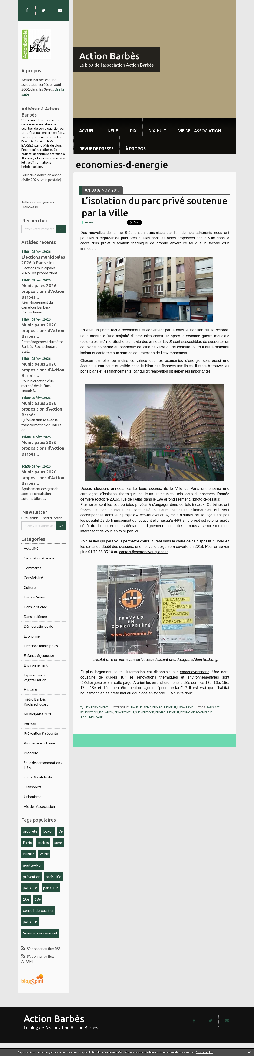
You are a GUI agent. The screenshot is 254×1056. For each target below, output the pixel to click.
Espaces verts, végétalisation (35, 677)
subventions (144, 712)
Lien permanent (94, 707)
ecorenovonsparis (194, 672)
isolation (106, 712)
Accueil (87, 130)
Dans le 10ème (35, 606)
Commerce (32, 568)
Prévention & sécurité (41, 733)
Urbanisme (32, 796)
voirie (44, 853)
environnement (167, 712)
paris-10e (53, 876)
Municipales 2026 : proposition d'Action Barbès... (41, 409)
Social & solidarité (38, 777)
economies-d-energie (196, 712)
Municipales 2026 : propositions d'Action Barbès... (42, 291)
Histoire (30, 689)
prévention (31, 876)
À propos (135, 148)
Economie (32, 636)
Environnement (36, 665)
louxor (48, 831)
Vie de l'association (199, 130)
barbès (43, 842)
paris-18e (51, 887)
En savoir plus (204, 1052)
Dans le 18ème (35, 616)
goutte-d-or (32, 865)
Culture (30, 587)
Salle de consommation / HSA (43, 765)
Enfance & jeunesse (39, 655)
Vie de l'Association (39, 806)
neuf (113, 130)
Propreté (31, 753)
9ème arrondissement (40, 933)
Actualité (31, 548)
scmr (58, 842)
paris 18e (30, 921)
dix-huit (157, 130)
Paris (27, 842)
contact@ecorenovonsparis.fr (143, 552)
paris (210, 707)
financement (124, 712)
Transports (32, 787)
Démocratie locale (38, 626)
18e (38, 899)
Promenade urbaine (39, 743)
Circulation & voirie (39, 558)
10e (26, 899)
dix (133, 130)
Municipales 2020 (38, 714)
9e (61, 831)
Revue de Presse (96, 148)
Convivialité (33, 577)
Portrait (30, 723)
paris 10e (30, 887)
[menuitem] (87, 127)
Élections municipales (41, 645)
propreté (30, 831)
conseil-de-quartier (38, 910)
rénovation (89, 712)
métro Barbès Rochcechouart (36, 701)
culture (28, 853)
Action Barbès (109, 56)
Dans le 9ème (34, 597)
